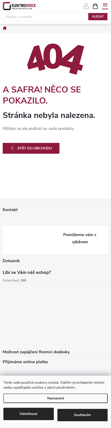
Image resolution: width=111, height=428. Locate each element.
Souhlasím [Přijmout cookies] (82, 414)
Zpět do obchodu (34, 148)
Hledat (98, 17)
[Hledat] (55, 16)
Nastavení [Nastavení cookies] (55, 398)
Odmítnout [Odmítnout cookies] (28, 413)
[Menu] (105, 6)
